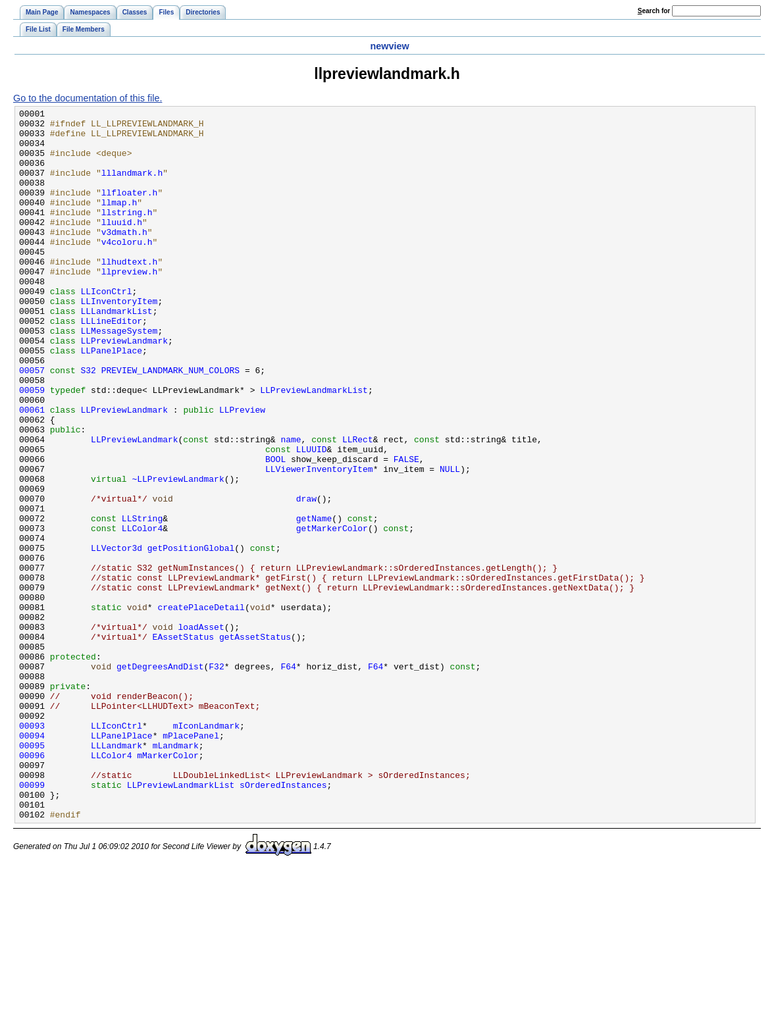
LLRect (357, 506)
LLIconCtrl (106, 328)
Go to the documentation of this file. (87, 98)
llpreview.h (129, 305)
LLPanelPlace (112, 399)
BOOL (275, 530)
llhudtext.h (129, 293)
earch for (654, 10)
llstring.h (127, 234)
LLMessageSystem (119, 376)
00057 (32, 423)
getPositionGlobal (190, 636)
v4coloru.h (127, 269)
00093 (32, 850)
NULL (450, 542)
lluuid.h (121, 245)
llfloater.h (129, 210)
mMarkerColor (168, 885)
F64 (288, 779)
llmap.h (119, 222)
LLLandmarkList (117, 352)
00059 (32, 447)
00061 (32, 471)
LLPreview (242, 471)
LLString (142, 601)
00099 (32, 921)
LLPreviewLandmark (124, 388)
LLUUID (311, 518)
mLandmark (176, 873)
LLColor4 (142, 613)
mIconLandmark (206, 850)
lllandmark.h (132, 186)
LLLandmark (116, 873)
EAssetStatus (184, 743)
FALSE (406, 530)
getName (314, 601)
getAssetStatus (255, 743)
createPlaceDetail (200, 707)
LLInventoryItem (119, 340)
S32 (88, 423)
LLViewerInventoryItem (319, 542)
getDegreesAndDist (159, 779)
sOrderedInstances (283, 921)
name (290, 506)
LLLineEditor (112, 364)
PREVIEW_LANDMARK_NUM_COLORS (170, 423)
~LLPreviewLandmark (178, 553)
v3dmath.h (124, 257)
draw (306, 577)
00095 (32, 873)
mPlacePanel (191, 862)
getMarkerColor (332, 613)
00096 (32, 885)
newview (389, 46)
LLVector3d (116, 636)
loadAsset (201, 731)
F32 (216, 779)
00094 (32, 862)
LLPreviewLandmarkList (314, 447)
